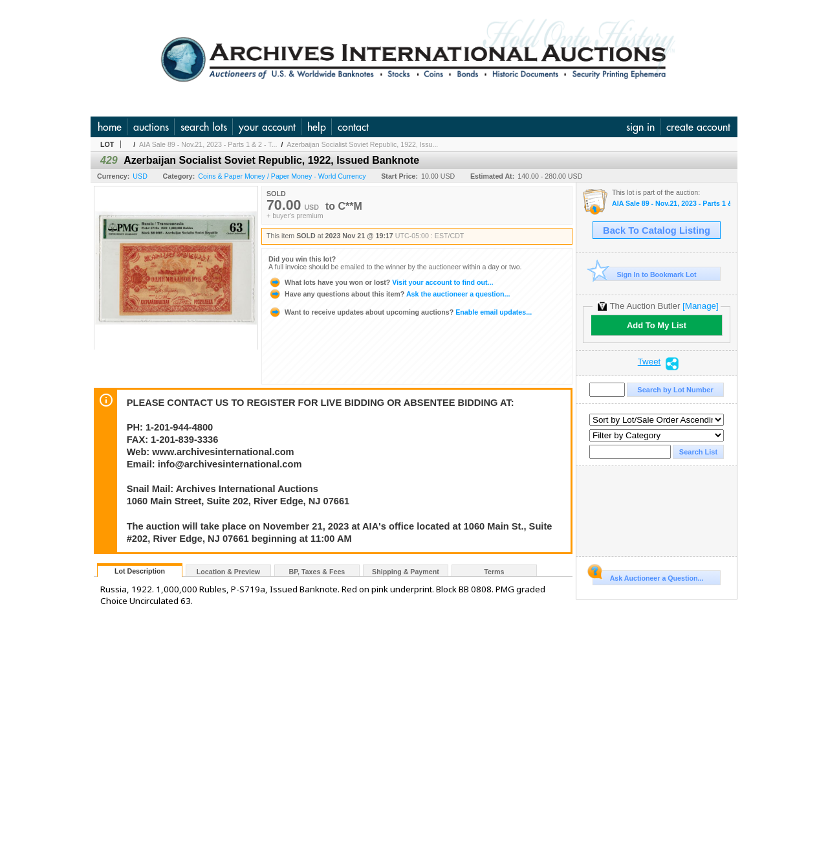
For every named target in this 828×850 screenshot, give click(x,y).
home (110, 126)
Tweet (649, 361)
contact (353, 126)
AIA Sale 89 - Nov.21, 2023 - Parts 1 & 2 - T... (208, 144)
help (316, 126)
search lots (203, 126)
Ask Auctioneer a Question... (648, 576)
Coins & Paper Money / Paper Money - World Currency (281, 176)
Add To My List (656, 325)
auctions (151, 126)
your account (267, 126)
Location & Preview (228, 572)
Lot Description (139, 571)
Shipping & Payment (405, 572)
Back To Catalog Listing (656, 230)
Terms (494, 572)
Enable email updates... (400, 312)
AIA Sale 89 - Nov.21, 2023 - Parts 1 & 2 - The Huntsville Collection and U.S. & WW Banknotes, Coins (671, 203)
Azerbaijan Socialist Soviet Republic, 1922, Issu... (362, 144)
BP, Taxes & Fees (317, 572)
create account (698, 126)
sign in (640, 126)
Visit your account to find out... (380, 282)
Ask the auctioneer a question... (389, 294)
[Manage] (700, 306)
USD (140, 176)
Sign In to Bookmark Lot (645, 274)
